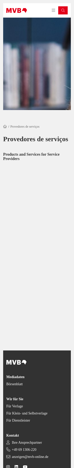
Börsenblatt (14, 384)
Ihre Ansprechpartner (27, 442)
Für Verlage (14, 406)
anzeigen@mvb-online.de (30, 457)
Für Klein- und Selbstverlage (26, 413)
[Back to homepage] (16, 10)
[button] (63, 10)
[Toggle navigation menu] (53, 10)
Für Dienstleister (18, 420)
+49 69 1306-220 (24, 450)
